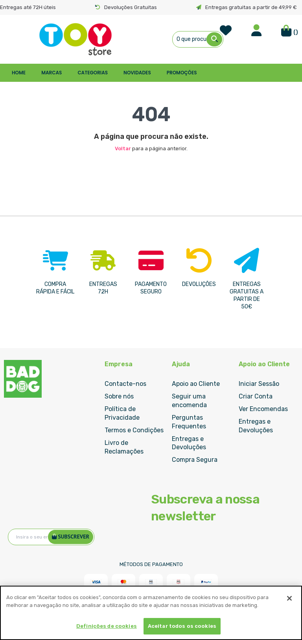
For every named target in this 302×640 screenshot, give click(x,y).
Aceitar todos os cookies (182, 626)
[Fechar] (289, 598)
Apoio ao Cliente (196, 383)
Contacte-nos (125, 383)
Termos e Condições (134, 430)
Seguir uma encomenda (189, 401)
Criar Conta (256, 396)
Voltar (123, 148)
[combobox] (198, 39)
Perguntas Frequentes (189, 422)
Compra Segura (194, 459)
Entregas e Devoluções (189, 443)
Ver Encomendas (263, 409)
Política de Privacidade (122, 413)
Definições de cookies (106, 626)
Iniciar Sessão (259, 383)
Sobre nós (119, 396)
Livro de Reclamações (124, 447)
